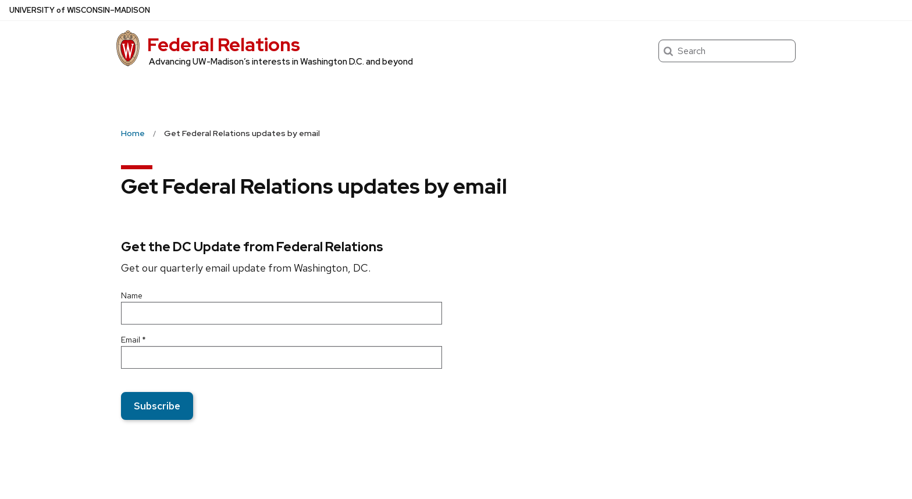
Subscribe (157, 406)
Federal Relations (223, 44)
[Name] (281, 313)
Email (133, 339)
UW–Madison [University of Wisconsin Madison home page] (79, 10)
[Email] (281, 357)
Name (131, 295)
